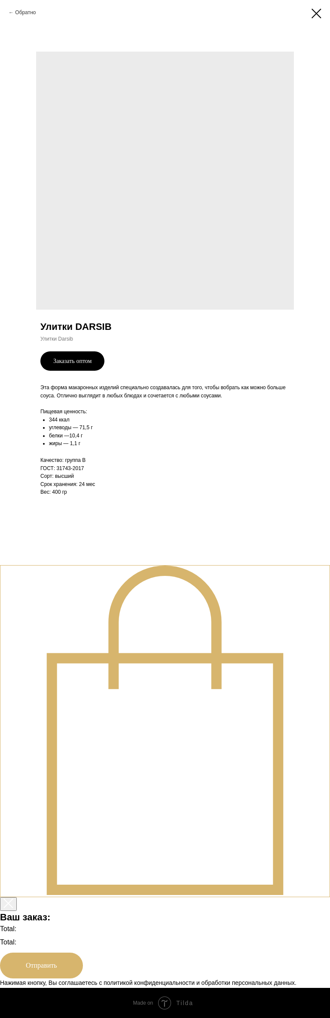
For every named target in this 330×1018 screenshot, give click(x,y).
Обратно (25, 12)
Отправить (41, 965)
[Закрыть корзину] (8, 904)
